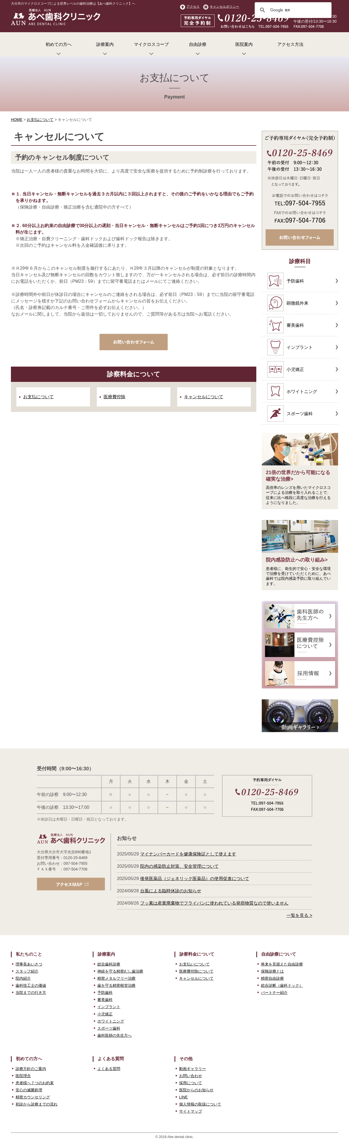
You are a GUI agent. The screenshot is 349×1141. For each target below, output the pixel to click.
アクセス (190, 6)
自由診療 (197, 49)
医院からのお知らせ (196, 1090)
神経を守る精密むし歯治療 (120, 971)
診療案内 (105, 49)
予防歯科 (105, 992)
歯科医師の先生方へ (114, 1035)
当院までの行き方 (31, 992)
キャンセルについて (203, 396)
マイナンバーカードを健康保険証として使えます (188, 854)
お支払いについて (194, 964)
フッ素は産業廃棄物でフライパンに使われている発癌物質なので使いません (214, 903)
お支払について (40, 119)
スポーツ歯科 (108, 1028)
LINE (183, 1097)
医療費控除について (196, 971)
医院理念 (23, 1076)
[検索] (292, 10)
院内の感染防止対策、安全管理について (179, 866)
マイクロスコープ (151, 49)
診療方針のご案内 (31, 1068)
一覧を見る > (299, 915)
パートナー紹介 (274, 992)
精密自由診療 (272, 978)
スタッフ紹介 (27, 971)
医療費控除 (114, 396)
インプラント (108, 1007)
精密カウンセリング (33, 1097)
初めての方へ (58, 49)
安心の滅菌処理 (29, 1090)
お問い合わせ (190, 1076)
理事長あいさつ (29, 964)
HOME (16, 119)
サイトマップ (190, 1111)
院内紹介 (23, 978)
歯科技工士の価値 (31, 985)
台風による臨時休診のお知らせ (170, 891)
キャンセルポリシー (221, 6)
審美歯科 (105, 999)
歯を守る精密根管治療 (116, 985)
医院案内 (244, 49)
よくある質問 (108, 1068)
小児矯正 (105, 1014)
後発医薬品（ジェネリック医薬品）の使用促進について (194, 878)
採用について (190, 1083)
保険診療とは (272, 971)
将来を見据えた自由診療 (282, 964)
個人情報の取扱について (200, 1104)
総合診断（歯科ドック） (282, 985)
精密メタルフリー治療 (116, 978)
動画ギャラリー (192, 1068)
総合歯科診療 (108, 964)
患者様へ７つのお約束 (35, 1083)
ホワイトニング (110, 1021)
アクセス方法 (290, 44)
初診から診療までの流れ (37, 1104)
